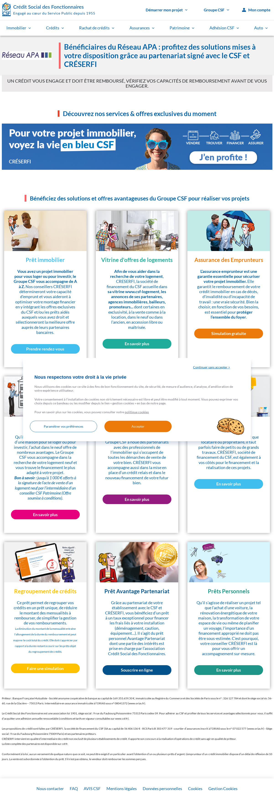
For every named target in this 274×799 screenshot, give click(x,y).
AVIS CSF (92, 788)
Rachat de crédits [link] (96, 27)
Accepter (137, 426)
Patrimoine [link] (182, 27)
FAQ (74, 788)
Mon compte (256, 10)
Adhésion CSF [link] (224, 27)
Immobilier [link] (18, 27)
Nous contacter (50, 788)
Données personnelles (162, 788)
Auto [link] (261, 27)
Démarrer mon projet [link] (166, 10)
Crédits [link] (55, 27)
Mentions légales (121, 788)
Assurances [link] (141, 27)
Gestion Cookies (223, 788)
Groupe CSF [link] (216, 10)
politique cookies (137, 412)
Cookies (195, 788)
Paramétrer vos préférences (63, 426)
